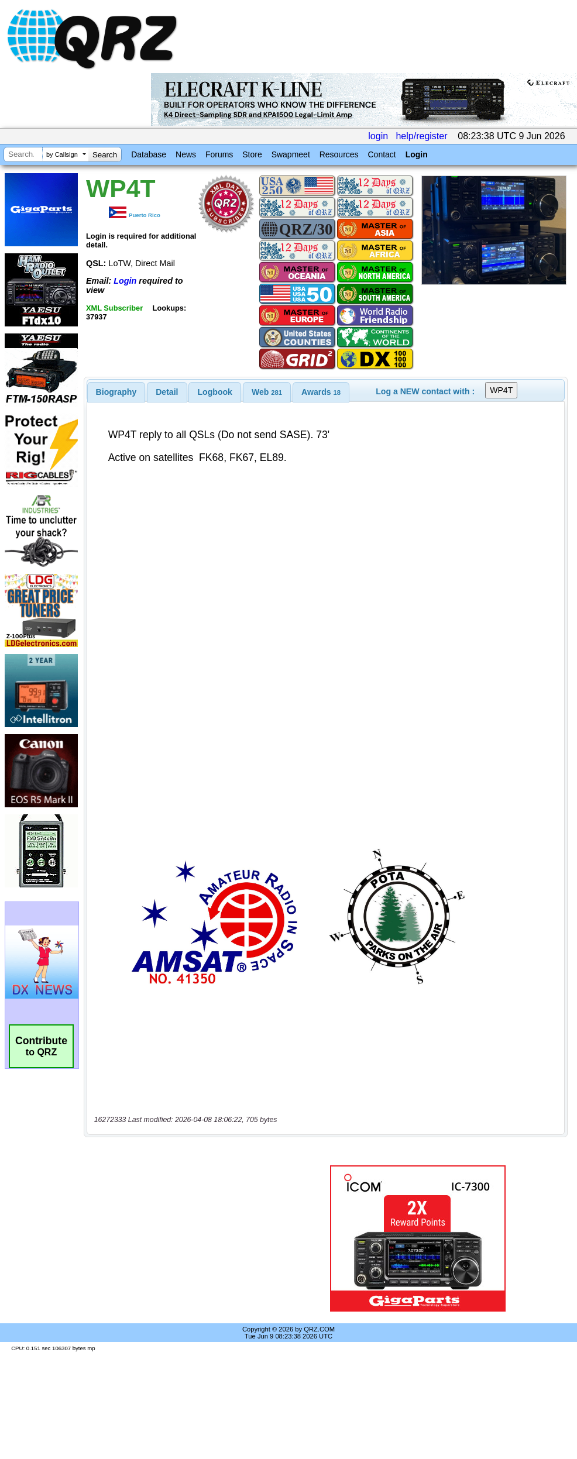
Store (252, 154)
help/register (421, 136)
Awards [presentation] (321, 392)
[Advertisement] (185, 1238)
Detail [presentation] (167, 392)
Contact (382, 154)
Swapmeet (291, 154)
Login (417, 154)
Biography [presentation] (116, 392)
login (378, 136)
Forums (219, 154)
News (186, 154)
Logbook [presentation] (215, 392)
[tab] (116, 392)
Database (148, 154)
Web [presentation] (267, 392)
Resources (339, 154)
